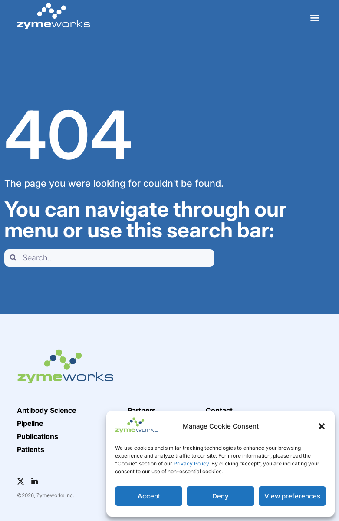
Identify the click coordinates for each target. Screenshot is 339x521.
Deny (220, 496)
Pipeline (30, 423)
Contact (219, 410)
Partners (142, 410)
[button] (321, 426)
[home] (53, 16)
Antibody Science (46, 410)
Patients (30, 449)
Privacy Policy (191, 463)
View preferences (292, 496)
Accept (149, 496)
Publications (37, 436)
